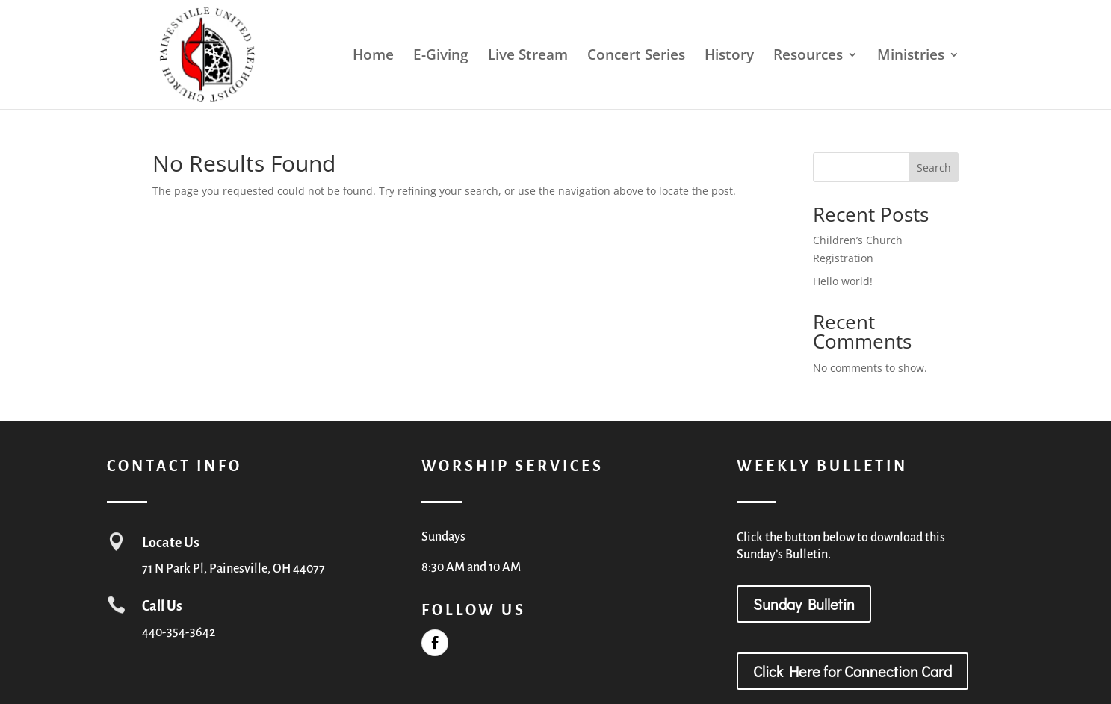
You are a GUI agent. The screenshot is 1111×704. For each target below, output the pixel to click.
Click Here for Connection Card (852, 671)
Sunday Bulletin (804, 604)
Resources (808, 56)
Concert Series (636, 56)
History (729, 56)
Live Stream (528, 56)
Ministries (910, 56)
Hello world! (843, 281)
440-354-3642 (178, 632)
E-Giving (440, 56)
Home (373, 56)
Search (934, 168)
